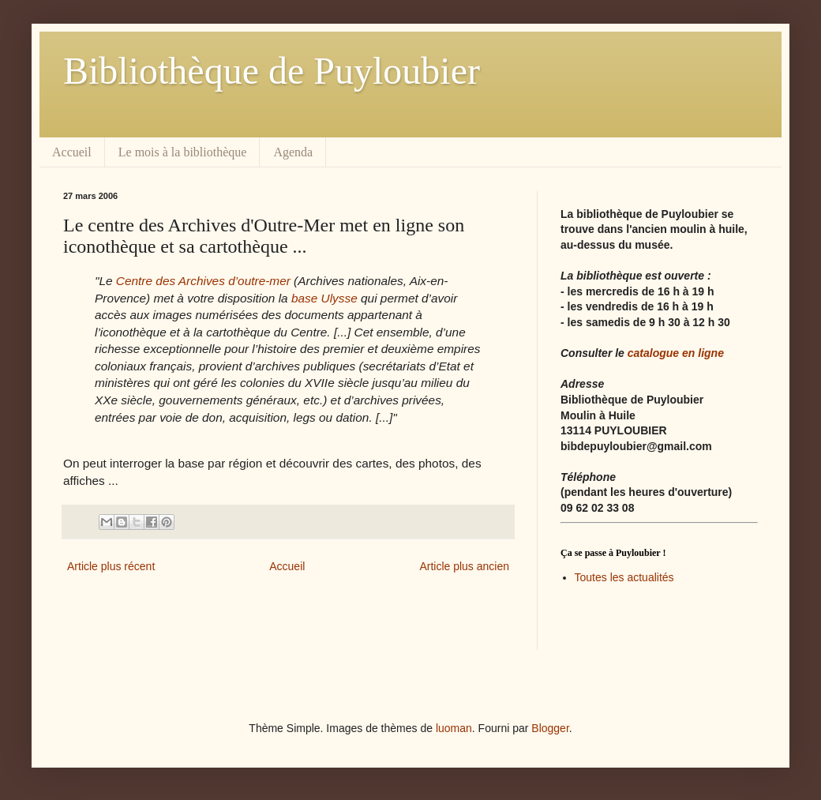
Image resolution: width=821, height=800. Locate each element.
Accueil (72, 152)
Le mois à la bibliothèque (182, 152)
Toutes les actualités (624, 577)
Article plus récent (111, 566)
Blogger (549, 728)
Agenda (293, 152)
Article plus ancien (464, 566)
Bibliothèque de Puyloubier (271, 71)
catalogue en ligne (676, 353)
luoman (454, 728)
